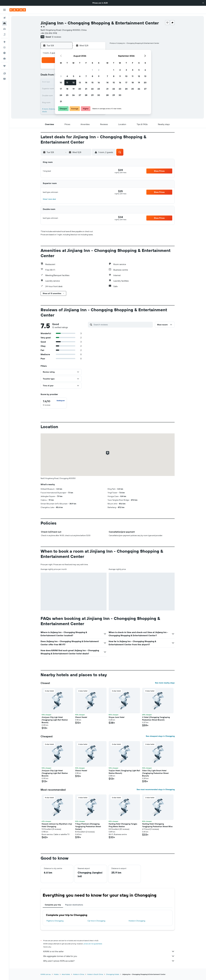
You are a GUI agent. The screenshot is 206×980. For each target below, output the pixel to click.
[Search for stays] (4, 23)
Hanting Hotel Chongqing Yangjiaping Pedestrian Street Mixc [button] (157, 825)
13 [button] (80, 82)
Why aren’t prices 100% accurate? (109, 960)
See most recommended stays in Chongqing (156, 789)
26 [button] (73, 95)
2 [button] (98, 70)
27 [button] (80, 95)
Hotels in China (78, 974)
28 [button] (86, 95)
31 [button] (61, 101)
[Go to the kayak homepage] (17, 9)
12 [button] (73, 82)
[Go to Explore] (4, 42)
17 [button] (61, 88)
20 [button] (79, 88)
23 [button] (98, 88)
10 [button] (61, 82)
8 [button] (92, 76)
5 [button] (73, 76)
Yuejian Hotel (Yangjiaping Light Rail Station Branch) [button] (124, 771)
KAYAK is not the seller (109, 951)
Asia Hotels (66, 974)
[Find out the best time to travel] (4, 53)
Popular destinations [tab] (74, 905)
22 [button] (92, 88)
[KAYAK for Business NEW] (4, 58)
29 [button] (92, 95)
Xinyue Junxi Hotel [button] (116, 717)
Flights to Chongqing (55, 921)
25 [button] (67, 95)
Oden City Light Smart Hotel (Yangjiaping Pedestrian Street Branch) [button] (155, 773)
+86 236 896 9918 (49, 33)
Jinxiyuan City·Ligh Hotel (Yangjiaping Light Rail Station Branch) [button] (55, 720)
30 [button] (98, 95)
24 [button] (61, 95)
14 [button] (86, 82)
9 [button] (98, 76)
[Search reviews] (122, 324)
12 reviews (56, 36)
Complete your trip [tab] (53, 905)
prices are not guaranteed (93, 944)
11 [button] (67, 82)
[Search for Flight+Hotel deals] (4, 34)
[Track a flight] (4, 47)
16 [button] (99, 82)
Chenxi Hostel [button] (81, 717)
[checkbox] (54, 402)
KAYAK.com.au (46, 974)
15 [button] (92, 82)
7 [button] (86, 76)
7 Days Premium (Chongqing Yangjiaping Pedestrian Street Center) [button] (88, 826)
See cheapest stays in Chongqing (160, 736)
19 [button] (73, 88)
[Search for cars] (4, 29)
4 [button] (67, 76)
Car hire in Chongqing (96, 921)
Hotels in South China (95, 974)
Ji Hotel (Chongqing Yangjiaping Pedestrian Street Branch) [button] (156, 718)
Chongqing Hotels (112, 974)
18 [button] (67, 88)
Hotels (56, 974)
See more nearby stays (165, 683)
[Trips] (4, 66)
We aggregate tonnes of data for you (109, 956)
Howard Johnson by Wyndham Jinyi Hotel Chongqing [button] (57, 825)
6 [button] (79, 76)
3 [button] (60, 76)
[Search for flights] (4, 17)
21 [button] (86, 88)
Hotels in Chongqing (137, 921)
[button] (203, 3)
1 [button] (92, 70)
